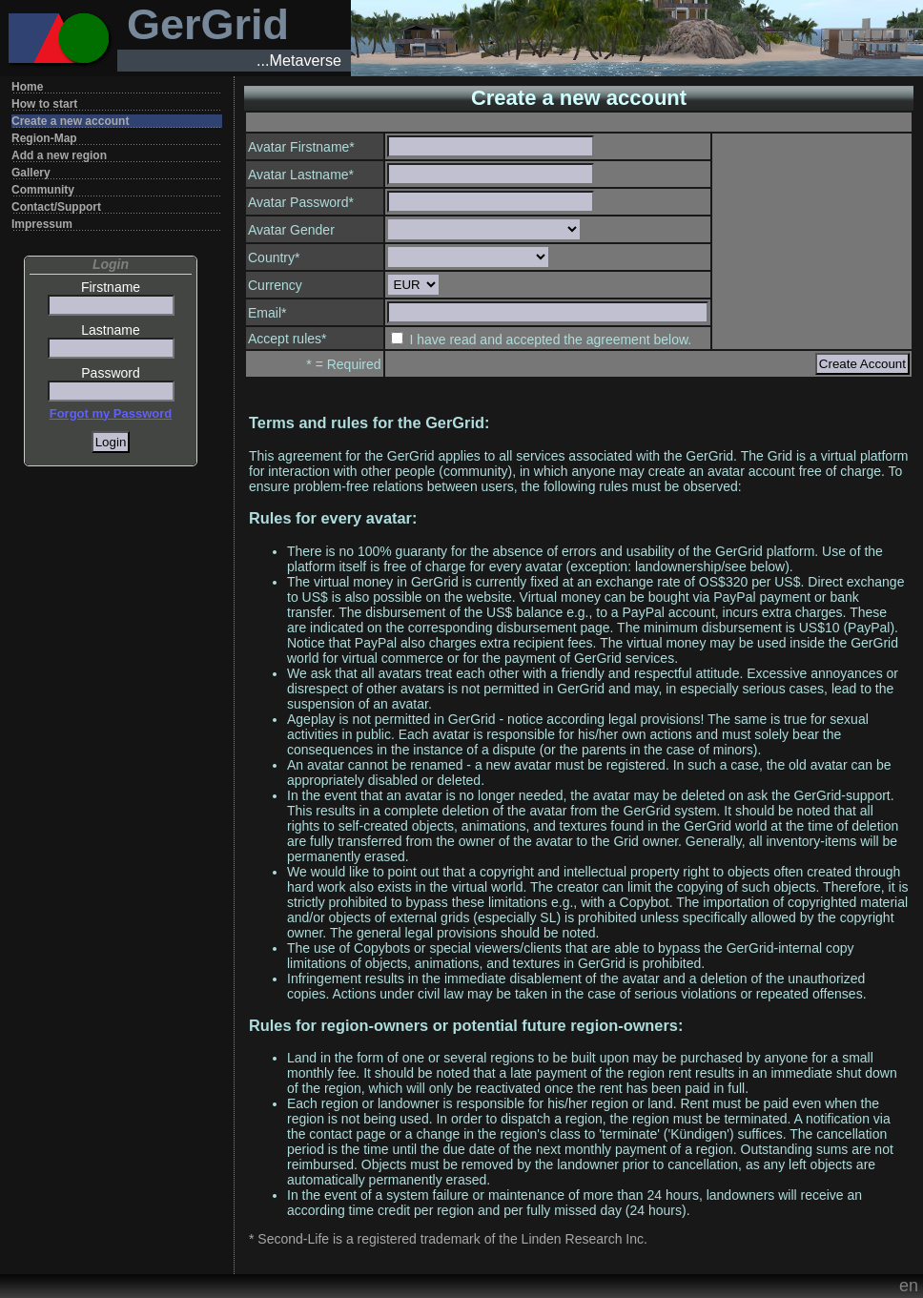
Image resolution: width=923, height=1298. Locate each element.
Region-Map (44, 138)
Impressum (41, 224)
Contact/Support (56, 207)
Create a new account (70, 121)
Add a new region (59, 155)
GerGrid (208, 24)
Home (27, 86)
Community (42, 189)
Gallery (31, 172)
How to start (44, 104)
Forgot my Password (111, 413)
